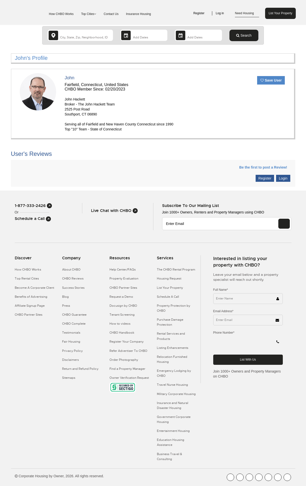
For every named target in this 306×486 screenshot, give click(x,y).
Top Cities (88, 14)
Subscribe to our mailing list (190, 205)
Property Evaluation (123, 279)
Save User (271, 80)
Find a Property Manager (127, 369)
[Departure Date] (198, 35)
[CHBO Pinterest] (278, 477)
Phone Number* (223, 332)
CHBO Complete (74, 324)
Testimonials (71, 333)
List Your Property (280, 13)
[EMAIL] (284, 224)
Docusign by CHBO (123, 306)
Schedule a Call (33, 218)
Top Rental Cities (27, 279)
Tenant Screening (122, 315)
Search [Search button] (243, 35)
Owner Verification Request (129, 378)
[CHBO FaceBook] (230, 477)
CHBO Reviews (73, 279)
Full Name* (220, 290)
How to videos (119, 324)
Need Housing (247, 13)
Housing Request (169, 279)
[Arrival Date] (144, 35)
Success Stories (73, 288)
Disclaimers (70, 360)
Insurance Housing (138, 14)
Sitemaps (68, 378)
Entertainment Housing (173, 431)
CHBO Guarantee (74, 315)
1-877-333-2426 (33, 205)
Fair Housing (71, 342)
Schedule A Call (168, 297)
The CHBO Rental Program (176, 270)
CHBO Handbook (121, 333)
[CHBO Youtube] (240, 477)
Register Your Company (126, 342)
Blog (65, 297)
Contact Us (111, 14)
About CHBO (71, 270)
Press (66, 306)
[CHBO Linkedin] (268, 477)
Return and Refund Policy (80, 369)
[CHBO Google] (287, 477)
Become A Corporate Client (34, 288)
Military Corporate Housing (176, 394)
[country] (80, 35)
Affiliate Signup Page (30, 306)
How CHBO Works (61, 14)
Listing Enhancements (172, 348)
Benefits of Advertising (31, 297)
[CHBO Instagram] (259, 477)
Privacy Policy (72, 351)
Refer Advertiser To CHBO (128, 351)
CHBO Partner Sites (28, 315)
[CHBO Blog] (249, 477)
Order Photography (123, 360)
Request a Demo (121, 297)
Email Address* (223, 311)
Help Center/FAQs (122, 270)
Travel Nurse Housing (172, 385)
